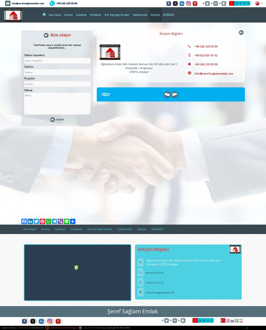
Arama (68, 15)
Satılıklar (81, 15)
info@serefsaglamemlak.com (30, 3)
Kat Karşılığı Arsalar (117, 15)
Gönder (57, 120)
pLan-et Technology (92, 327)
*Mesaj (28, 90)
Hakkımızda (140, 15)
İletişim (155, 15)
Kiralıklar (95, 15)
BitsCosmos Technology (60, 327)
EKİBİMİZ (168, 15)
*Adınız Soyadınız (34, 55)
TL (237, 3)
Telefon (29, 67)
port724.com (21, 327)
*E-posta (29, 78)
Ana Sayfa (55, 15)
